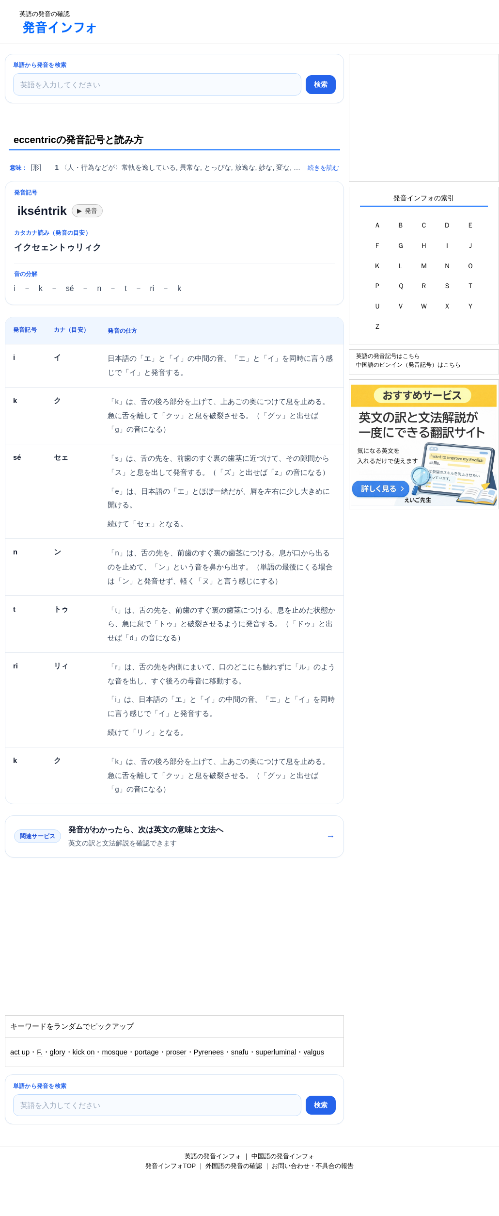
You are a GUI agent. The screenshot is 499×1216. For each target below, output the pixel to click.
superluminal (276, 1052)
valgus (313, 1052)
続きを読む (323, 167)
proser (176, 1052)
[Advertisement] (283, 22)
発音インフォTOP (170, 1165)
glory (57, 1052)
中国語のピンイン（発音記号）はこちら (408, 364)
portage (147, 1052)
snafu (240, 1052)
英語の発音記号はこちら (388, 356)
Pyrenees (209, 1052)
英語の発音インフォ (213, 1156)
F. (39, 1052)
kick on (84, 1052)
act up (20, 1052)
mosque (114, 1052)
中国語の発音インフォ (282, 1156)
